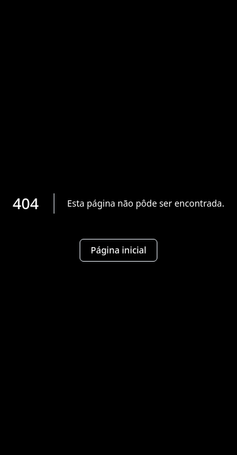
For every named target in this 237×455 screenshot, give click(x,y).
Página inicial (118, 250)
